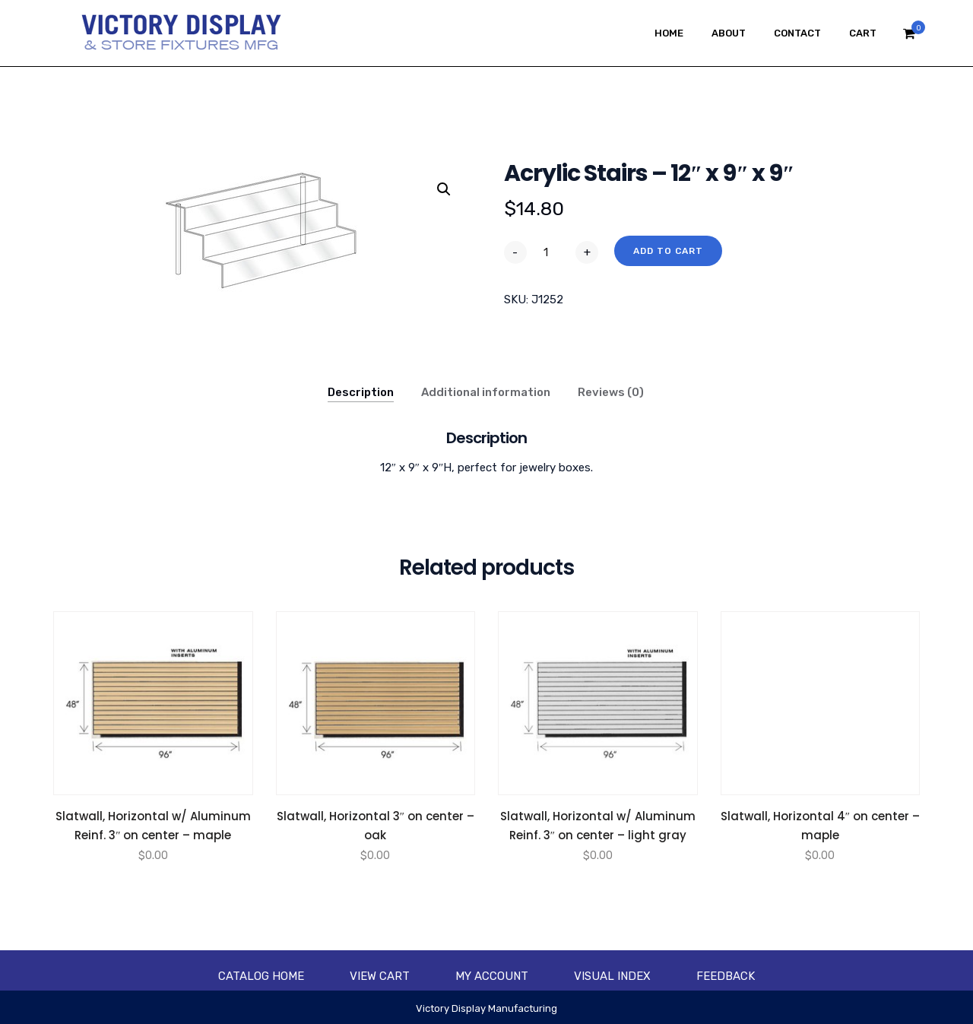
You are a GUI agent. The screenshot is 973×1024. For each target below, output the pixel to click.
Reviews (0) (611, 392)
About (729, 33)
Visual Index (612, 976)
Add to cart (668, 251)
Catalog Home (261, 976)
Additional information (485, 392)
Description (361, 392)
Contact (797, 33)
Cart (862, 33)
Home (668, 33)
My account (491, 976)
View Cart (380, 976)
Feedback (725, 976)
